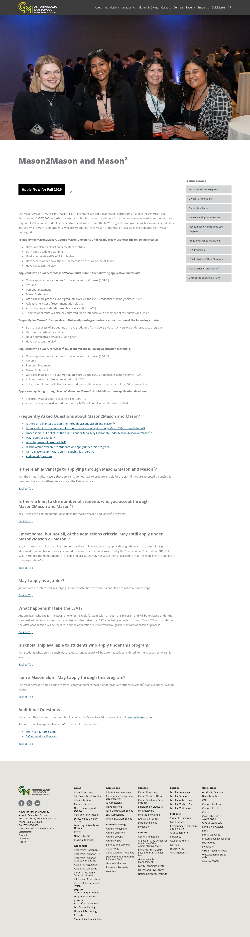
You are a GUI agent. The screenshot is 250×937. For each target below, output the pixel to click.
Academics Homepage (86, 850)
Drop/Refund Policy (85, 896)
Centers (178, 7)
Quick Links (219, 7)
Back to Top (25, 488)
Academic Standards (85, 868)
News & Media (82, 836)
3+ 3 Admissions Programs (204, 189)
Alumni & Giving (148, 7)
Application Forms (199, 208)
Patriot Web (208, 842)
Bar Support (177, 822)
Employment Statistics (150, 806)
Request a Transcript (117, 867)
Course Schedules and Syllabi (86, 884)
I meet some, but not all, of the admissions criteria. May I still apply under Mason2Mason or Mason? (89, 433)
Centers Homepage (148, 836)
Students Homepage (181, 818)
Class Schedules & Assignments (212, 817)
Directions (24, 838)
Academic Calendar (213, 792)
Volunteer (111, 871)
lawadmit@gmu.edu (139, 717)
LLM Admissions (115, 814)
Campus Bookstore (212, 804)
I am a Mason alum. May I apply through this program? (60, 451)
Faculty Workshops (180, 808)
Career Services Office (150, 796)
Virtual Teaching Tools (214, 850)
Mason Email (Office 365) (216, 838)
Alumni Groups (114, 836)
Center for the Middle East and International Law (150, 852)
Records (78, 915)
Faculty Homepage (180, 792)
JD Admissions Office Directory (206, 259)
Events (77, 832)
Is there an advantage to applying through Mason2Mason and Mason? (70, 424)
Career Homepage (148, 792)
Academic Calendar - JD (87, 853)
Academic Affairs (179, 840)
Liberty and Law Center (151, 869)
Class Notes (112, 848)
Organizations (178, 852)
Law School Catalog (84, 907)
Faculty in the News (181, 800)
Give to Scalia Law (116, 863)
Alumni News (113, 840)
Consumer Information (86, 814)
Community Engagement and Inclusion (119, 797)
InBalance (175, 836)
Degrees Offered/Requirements (86, 891)
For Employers (146, 810)
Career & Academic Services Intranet (84, 874)
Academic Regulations (86, 864)
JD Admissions (197, 250)
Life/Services (177, 848)
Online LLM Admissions (119, 818)
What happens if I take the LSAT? (46, 442)
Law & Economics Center (151, 865)
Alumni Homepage (116, 828)
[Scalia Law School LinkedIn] (37, 803)
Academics (129, 7)
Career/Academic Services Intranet (152, 801)
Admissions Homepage (118, 792)
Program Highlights (85, 840)
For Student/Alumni (149, 814)
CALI (204, 800)
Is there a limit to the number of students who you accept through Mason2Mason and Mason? (85, 428)
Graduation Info (179, 832)
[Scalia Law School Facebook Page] (21, 803)
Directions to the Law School (86, 820)
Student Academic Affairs (88, 919)
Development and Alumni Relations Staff (120, 858)
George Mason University (35, 811)
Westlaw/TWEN (210, 861)
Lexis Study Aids (211, 834)
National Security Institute (152, 873)
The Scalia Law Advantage (88, 796)
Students (203, 7)
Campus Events (210, 808)
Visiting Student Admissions (204, 277)
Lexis (205, 830)
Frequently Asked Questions (204, 240)
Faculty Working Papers (183, 804)
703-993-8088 (30, 825)
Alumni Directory (115, 832)
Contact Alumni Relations (120, 852)
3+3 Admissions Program (41, 736)
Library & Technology (86, 911)
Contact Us (24, 835)
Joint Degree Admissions (119, 810)
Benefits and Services (118, 844)
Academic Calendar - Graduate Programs (85, 859)
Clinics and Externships (87, 879)
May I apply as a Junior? (40, 437)
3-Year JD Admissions (201, 198)
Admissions (112, 7)
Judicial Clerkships (148, 818)
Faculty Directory (179, 796)
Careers (166, 7)
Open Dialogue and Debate (85, 809)
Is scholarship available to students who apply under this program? (68, 447)
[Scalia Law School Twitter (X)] (29, 803)
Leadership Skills (147, 822)
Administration (82, 800)
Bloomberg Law (210, 796)
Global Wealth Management (146, 860)
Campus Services (83, 804)
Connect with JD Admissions (204, 217)
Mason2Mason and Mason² (204, 268)
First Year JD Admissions (41, 732)
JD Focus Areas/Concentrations (86, 902)
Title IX (22, 841)
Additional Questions (39, 456)
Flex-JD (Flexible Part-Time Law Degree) (206, 229)
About (99, 7)
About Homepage (83, 792)
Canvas (206, 812)
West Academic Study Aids (214, 856)
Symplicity (143, 826)
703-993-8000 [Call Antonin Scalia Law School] (34, 821)
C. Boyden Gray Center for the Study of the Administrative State (152, 843)
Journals (174, 844)
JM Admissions (114, 806)
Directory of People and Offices (87, 827)
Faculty (190, 7)
